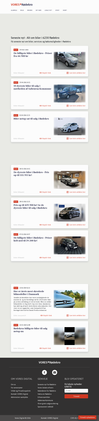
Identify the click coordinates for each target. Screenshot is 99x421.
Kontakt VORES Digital (19, 394)
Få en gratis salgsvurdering (48, 403)
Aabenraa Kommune (45, 400)
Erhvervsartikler (44, 397)
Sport (57, 10)
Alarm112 (14, 10)
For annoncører (16, 388)
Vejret (65, 10)
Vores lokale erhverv (45, 388)
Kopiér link (46, 73)
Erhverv (29, 10)
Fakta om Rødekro (45, 394)
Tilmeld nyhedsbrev (87, 417)
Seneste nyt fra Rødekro (47, 384)
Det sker (38, 10)
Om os (13, 384)
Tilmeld (76, 396)
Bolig (22, 10)
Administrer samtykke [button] (19, 397)
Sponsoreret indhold (45, 407)
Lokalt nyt (48, 10)
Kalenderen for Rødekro (47, 391)
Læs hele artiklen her (77, 73)
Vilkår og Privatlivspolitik (21, 391)
